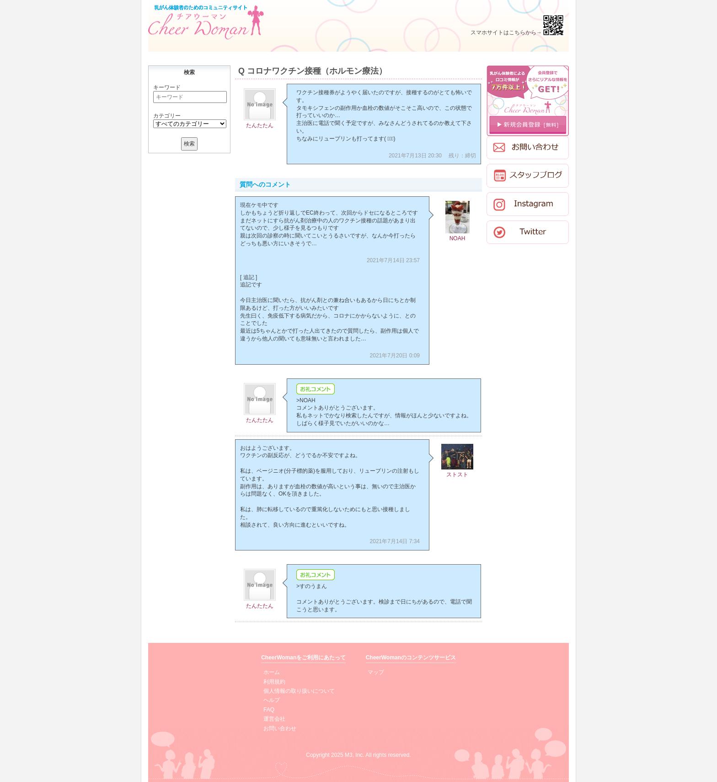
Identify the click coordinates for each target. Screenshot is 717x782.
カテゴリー (167, 116)
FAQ (268, 709)
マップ (376, 672)
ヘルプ (271, 700)
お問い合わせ (279, 728)
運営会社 (274, 719)
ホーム (271, 672)
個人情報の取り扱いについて (299, 691)
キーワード (167, 87)
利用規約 (274, 682)
